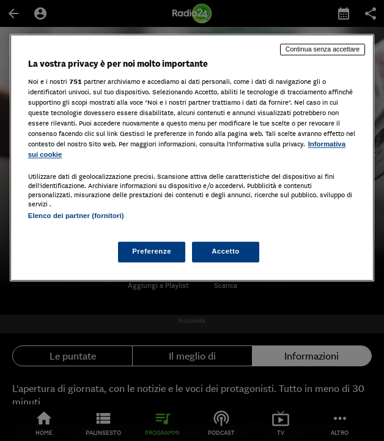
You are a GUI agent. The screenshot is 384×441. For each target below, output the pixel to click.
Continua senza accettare (323, 49)
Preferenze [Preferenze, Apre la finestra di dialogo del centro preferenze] (151, 251)
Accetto (226, 251)
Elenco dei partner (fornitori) (76, 216)
